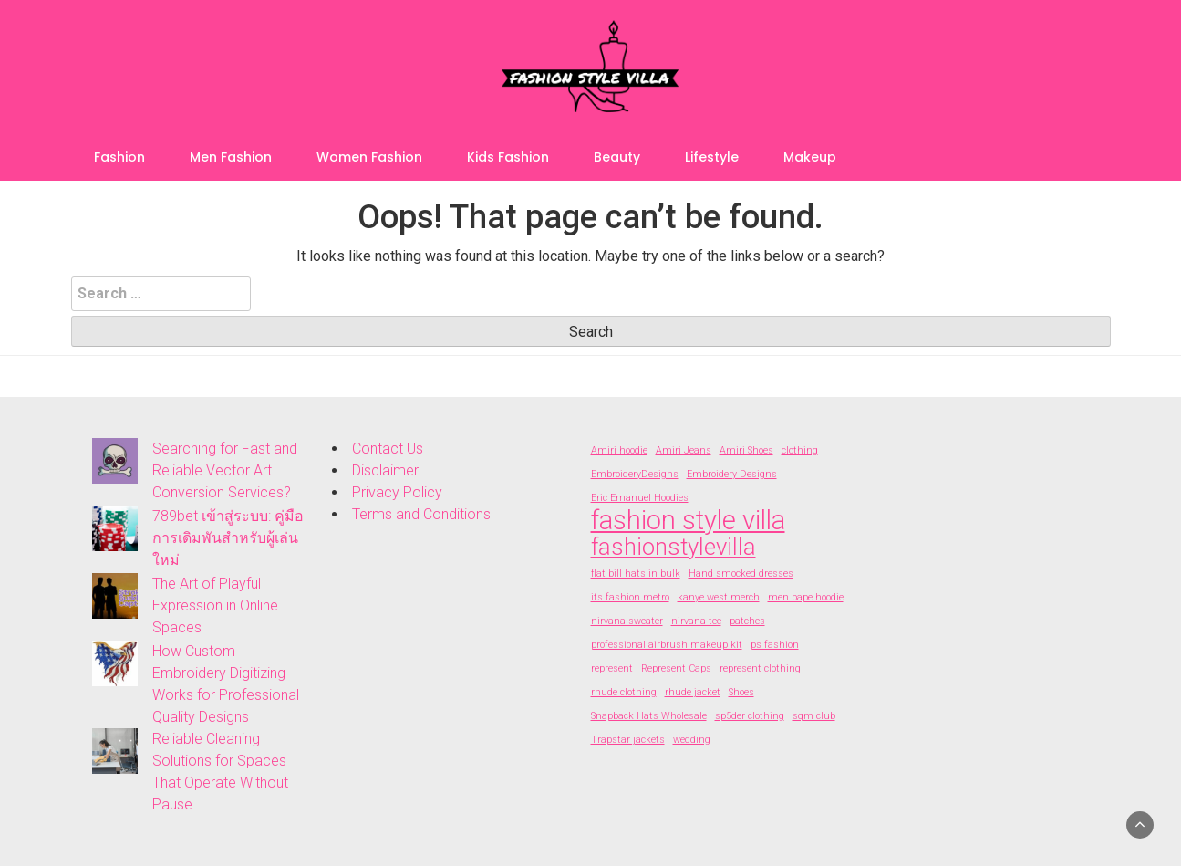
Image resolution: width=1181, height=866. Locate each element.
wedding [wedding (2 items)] (691, 740)
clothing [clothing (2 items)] (800, 450)
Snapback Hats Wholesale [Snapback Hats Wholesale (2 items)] (649, 716)
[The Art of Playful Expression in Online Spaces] (115, 596)
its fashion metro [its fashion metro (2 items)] (630, 597)
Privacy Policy (397, 492)
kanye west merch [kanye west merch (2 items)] (719, 597)
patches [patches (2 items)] (747, 621)
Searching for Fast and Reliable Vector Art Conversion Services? (224, 470)
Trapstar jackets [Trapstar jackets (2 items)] (628, 740)
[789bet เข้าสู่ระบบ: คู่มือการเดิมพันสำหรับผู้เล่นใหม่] (115, 528)
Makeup (809, 157)
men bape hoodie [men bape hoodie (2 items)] (806, 597)
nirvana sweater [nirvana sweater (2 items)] (627, 621)
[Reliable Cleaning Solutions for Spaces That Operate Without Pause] (115, 751)
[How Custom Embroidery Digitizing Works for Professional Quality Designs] (115, 663)
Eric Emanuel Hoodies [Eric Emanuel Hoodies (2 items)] (640, 498)
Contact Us (387, 448)
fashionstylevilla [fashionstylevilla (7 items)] (673, 547)
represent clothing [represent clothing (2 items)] (760, 668)
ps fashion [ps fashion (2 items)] (775, 645)
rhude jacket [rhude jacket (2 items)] (692, 692)
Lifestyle (712, 157)
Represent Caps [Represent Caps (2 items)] (676, 668)
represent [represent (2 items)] (612, 668)
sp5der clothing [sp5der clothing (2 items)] (749, 716)
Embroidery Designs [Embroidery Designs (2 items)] (732, 474)
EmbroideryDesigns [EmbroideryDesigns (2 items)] (635, 474)
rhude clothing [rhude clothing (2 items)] (624, 692)
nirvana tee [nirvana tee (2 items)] (696, 621)
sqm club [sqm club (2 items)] (814, 716)
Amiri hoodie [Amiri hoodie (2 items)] (619, 450)
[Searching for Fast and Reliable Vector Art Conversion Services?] (115, 461)
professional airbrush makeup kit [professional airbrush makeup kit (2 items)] (666, 645)
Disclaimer (385, 470)
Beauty (617, 157)
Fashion (119, 157)
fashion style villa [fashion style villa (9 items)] (688, 520)
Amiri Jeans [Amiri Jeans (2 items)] (683, 450)
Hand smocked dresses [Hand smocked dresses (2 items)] (741, 573)
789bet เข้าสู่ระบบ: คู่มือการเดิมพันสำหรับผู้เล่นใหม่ (228, 538)
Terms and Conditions (421, 514)
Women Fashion (369, 157)
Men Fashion (231, 157)
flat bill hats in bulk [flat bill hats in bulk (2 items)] (635, 573)
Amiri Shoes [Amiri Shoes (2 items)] (746, 450)
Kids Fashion (508, 157)
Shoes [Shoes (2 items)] (741, 692)
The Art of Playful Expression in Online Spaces (215, 605)
